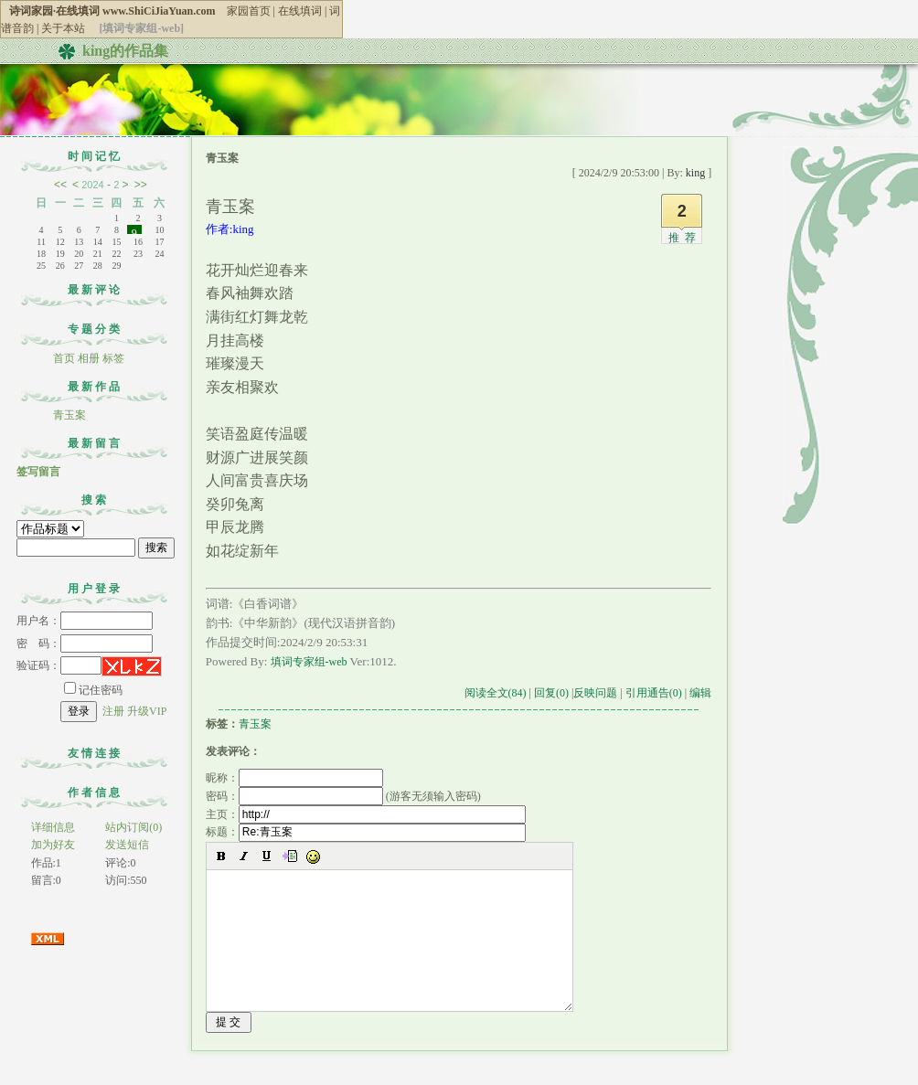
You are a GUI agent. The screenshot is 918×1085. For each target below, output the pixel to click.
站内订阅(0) (133, 827)
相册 (89, 358)
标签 (113, 358)
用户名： (84, 620)
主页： (366, 814)
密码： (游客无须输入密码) (343, 796)
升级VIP (146, 711)
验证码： (58, 665)
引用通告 (653, 692)
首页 (64, 358)
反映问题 (595, 692)
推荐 (684, 237)
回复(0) (551, 692)
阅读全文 (495, 692)
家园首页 (249, 11)
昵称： (294, 777)
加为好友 (53, 844)
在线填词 (300, 11)
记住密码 (93, 690)
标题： (366, 831)
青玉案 (69, 415)
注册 (113, 711)
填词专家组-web (309, 661)
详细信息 (53, 827)
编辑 (700, 692)
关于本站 (63, 28)
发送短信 (127, 844)
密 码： (84, 643)
